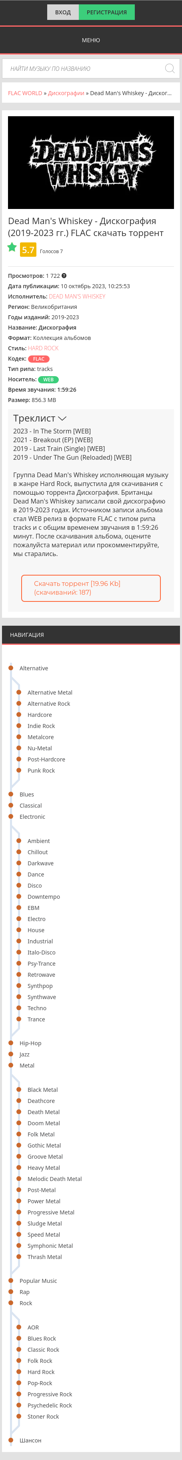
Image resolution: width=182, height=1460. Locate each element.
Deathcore (41, 1101)
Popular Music (38, 1280)
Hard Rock (41, 1372)
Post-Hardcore (46, 759)
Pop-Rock (40, 1383)
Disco (35, 885)
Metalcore (41, 737)
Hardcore (40, 714)
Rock (26, 1303)
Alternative (34, 668)
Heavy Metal (44, 1167)
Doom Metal (44, 1123)
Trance (36, 1019)
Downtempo (44, 896)
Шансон (31, 1440)
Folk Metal (41, 1134)
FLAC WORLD (25, 93)
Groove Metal (45, 1156)
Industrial (40, 941)
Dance (36, 874)
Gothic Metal (44, 1145)
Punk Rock (41, 770)
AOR (33, 1327)
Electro (37, 919)
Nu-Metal (40, 748)
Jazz (25, 1054)
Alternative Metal (50, 692)
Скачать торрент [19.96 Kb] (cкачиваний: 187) (77, 588)
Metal (27, 1065)
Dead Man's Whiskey (77, 296)
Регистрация (107, 12)
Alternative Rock (49, 703)
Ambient (39, 841)
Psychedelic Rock (50, 1405)
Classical (31, 805)
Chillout (38, 852)
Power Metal (44, 1201)
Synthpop (40, 986)
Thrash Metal (45, 1257)
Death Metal (44, 1112)
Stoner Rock (43, 1416)
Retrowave (41, 974)
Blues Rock (42, 1338)
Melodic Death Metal (55, 1179)
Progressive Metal (51, 1212)
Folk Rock (40, 1360)
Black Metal (43, 1089)
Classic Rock (43, 1349)
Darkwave (41, 863)
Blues (27, 794)
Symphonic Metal (50, 1245)
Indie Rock (41, 726)
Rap (25, 1292)
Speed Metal (44, 1234)
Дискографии (66, 93)
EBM (34, 908)
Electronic (32, 816)
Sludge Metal (45, 1223)
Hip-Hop (31, 1043)
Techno (37, 1008)
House (36, 930)
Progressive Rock (50, 1394)
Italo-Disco (42, 952)
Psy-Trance (42, 963)
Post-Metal (42, 1190)
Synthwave (42, 997)
